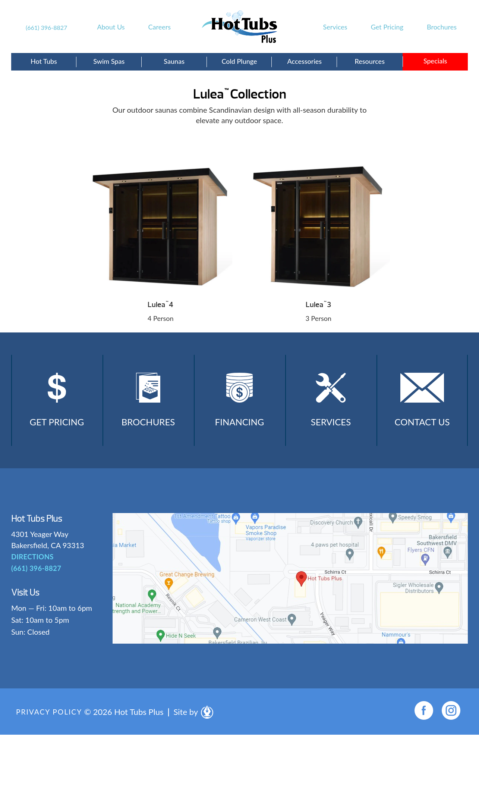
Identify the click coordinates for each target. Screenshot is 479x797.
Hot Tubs (44, 61)
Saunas (174, 61)
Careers (159, 27)
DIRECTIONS (32, 563)
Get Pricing (387, 27)
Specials (435, 61)
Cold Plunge (239, 61)
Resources (369, 61)
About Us (111, 27)
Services (335, 27)
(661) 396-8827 (46, 27)
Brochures (442, 27)
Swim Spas (109, 61)
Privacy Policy (50, 718)
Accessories (304, 61)
